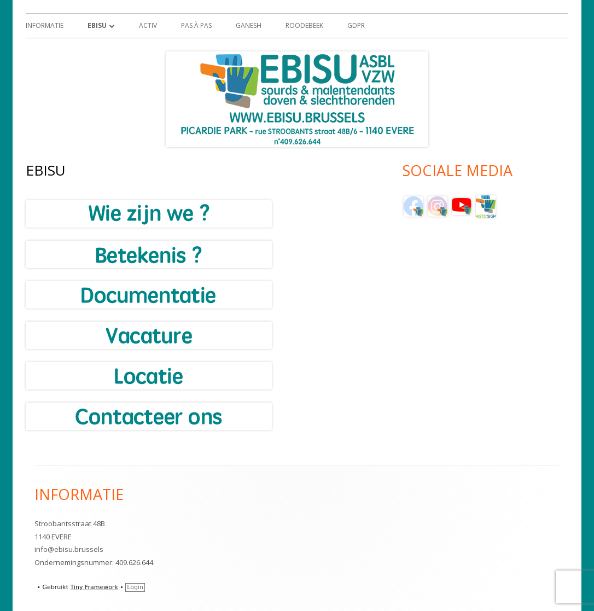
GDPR (356, 25)
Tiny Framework (94, 587)
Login (135, 587)
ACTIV (148, 25)
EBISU (97, 25)
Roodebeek (304, 25)
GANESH (248, 25)
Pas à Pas (196, 25)
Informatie (44, 25)
